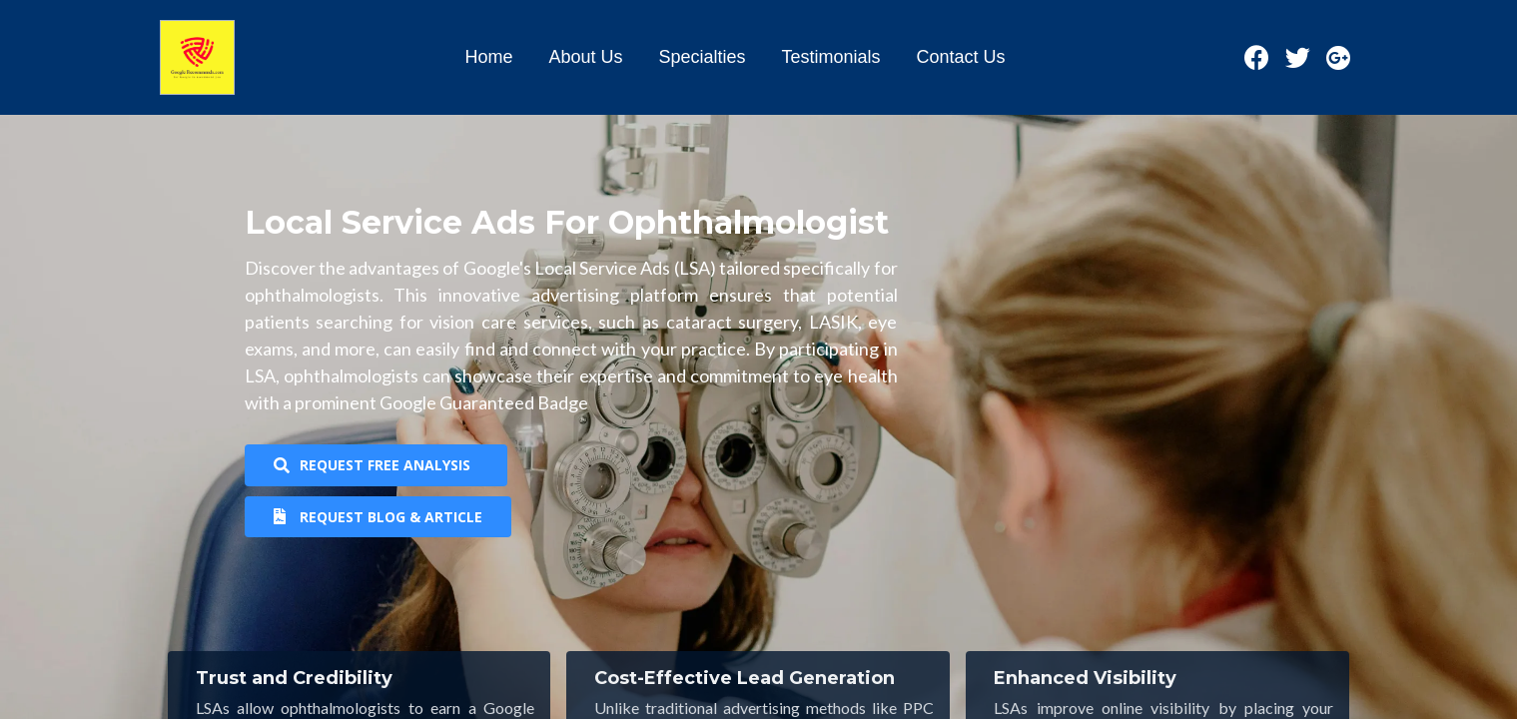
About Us (585, 57)
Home (488, 57)
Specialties (701, 57)
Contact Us (961, 57)
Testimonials (831, 57)
